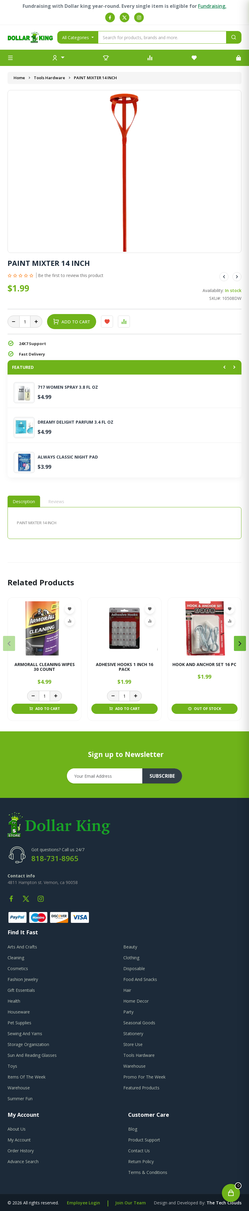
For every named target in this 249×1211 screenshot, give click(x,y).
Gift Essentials (21, 990)
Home (19, 77)
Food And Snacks (140, 979)
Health (14, 1001)
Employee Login (83, 1203)
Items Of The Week (27, 1077)
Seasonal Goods (139, 1023)
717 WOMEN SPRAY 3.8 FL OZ (68, 387)
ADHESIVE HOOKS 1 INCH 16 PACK (124, 667)
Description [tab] (24, 501)
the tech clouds (223, 1203)
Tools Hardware (49, 77)
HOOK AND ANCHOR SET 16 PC (204, 664)
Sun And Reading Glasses (32, 1055)
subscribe (162, 776)
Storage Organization (28, 1044)
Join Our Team (130, 1203)
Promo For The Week (144, 1077)
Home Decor (136, 1001)
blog (132, 1129)
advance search (23, 1161)
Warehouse (134, 1066)
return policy (141, 1161)
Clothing (131, 957)
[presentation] (9, 643)
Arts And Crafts (22, 947)
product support (144, 1140)
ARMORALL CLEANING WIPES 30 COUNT (44, 667)
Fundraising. (212, 6)
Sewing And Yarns (25, 1033)
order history (21, 1150)
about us (17, 1129)
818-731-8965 (54, 858)
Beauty (130, 947)
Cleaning (16, 957)
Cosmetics (18, 968)
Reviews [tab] (56, 501)
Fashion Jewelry (23, 979)
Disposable (134, 968)
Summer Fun (20, 1098)
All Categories (76, 37)
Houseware (19, 1012)
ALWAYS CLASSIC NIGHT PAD (68, 457)
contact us (139, 1150)
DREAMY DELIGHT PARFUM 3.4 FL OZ (75, 422)
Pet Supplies (19, 1023)
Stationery (133, 1033)
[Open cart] (231, 1193)
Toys (12, 1066)
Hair (127, 990)
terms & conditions (147, 1172)
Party (128, 1012)
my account (19, 1140)
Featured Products (141, 1088)
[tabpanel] (124, 522)
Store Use (133, 1044)
